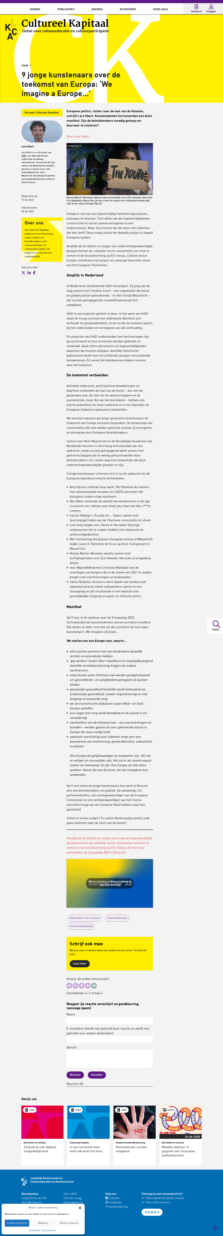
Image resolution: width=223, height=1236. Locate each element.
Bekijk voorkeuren (69, 1223)
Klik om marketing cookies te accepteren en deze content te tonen (110, 883)
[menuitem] (35, 8)
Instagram (113, 1202)
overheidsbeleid (81, 926)
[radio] (69, 986)
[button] (80, 1207)
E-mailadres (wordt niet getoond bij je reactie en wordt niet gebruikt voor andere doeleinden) (110, 1035)
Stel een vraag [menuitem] (73, 1198)
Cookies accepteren (17, 1223)
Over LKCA (160, 9)
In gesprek (128, 9)
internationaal (117, 918)
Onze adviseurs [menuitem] (73, 1202)
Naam (110, 1018)
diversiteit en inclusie (85, 918)
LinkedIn (112, 1198)
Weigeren (43, 1223)
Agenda (97, 9)
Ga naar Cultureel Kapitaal (42, 112)
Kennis (35, 9)
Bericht (110, 1057)
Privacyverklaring (48, 1230)
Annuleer (97, 1075)
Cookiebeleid (34, 1230)
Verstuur (75, 1075)
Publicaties (65, 9)
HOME (26, 65)
